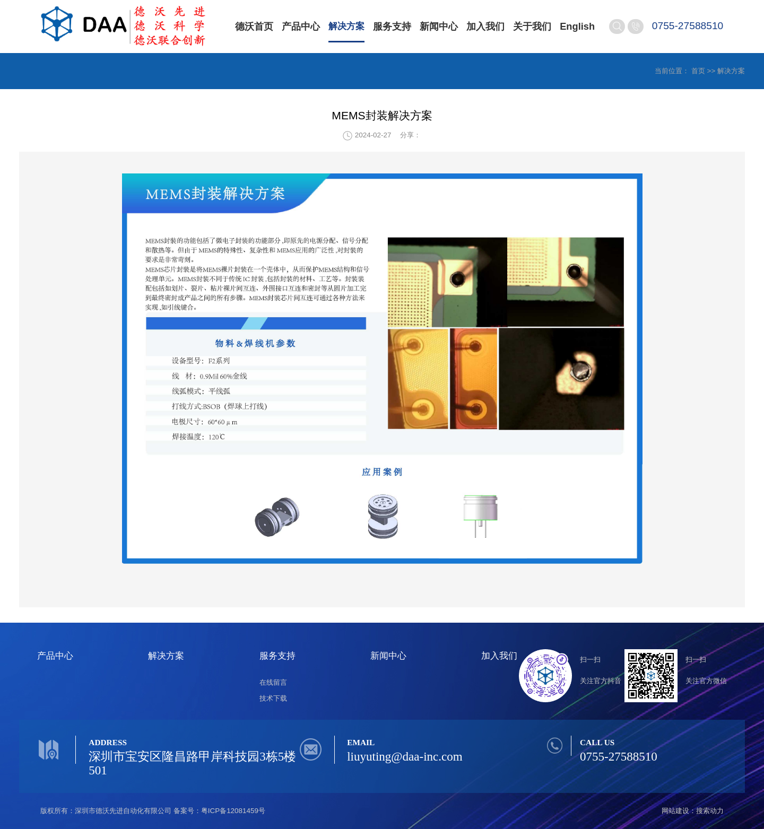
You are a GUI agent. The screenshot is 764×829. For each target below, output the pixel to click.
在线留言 (273, 682)
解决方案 (347, 26)
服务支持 (394, 26)
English (579, 26)
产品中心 (301, 26)
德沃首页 (254, 26)
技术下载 (273, 698)
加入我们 (487, 26)
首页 (698, 71)
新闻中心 (441, 26)
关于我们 (534, 26)
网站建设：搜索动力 (693, 811)
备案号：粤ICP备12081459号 (219, 811)
